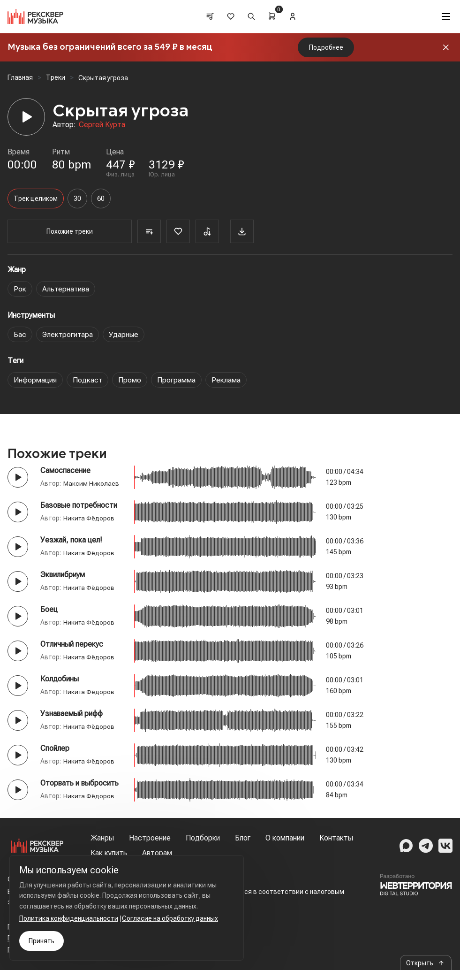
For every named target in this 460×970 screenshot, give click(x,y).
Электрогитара (68, 334)
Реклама (226, 379)
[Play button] (18, 477)
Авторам (157, 852)
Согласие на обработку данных (170, 918)
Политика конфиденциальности (68, 918)
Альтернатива (66, 288)
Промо (130, 379)
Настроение (150, 837)
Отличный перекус (71, 644)
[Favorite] (169, 231)
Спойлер (54, 748)
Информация (35, 379)
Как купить (108, 852)
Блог (242, 837)
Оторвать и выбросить (79, 783)
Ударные (125, 334)
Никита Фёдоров (89, 518)
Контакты (336, 837)
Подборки (203, 837)
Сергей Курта (102, 124)
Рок (20, 288)
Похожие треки (65, 231)
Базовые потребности (78, 505)
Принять (41, 941)
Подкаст (88, 379)
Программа (177, 379)
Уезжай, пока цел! (71, 539)
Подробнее (326, 47)
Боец (49, 609)
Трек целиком (36, 198)
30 (77, 198)
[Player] (26, 117)
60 (101, 198)
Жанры (102, 837)
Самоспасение (65, 470)
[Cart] (272, 16)
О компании (284, 837)
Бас (20, 334)
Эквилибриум (62, 574)
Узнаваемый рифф (71, 713)
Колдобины (59, 678)
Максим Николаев (91, 483)
